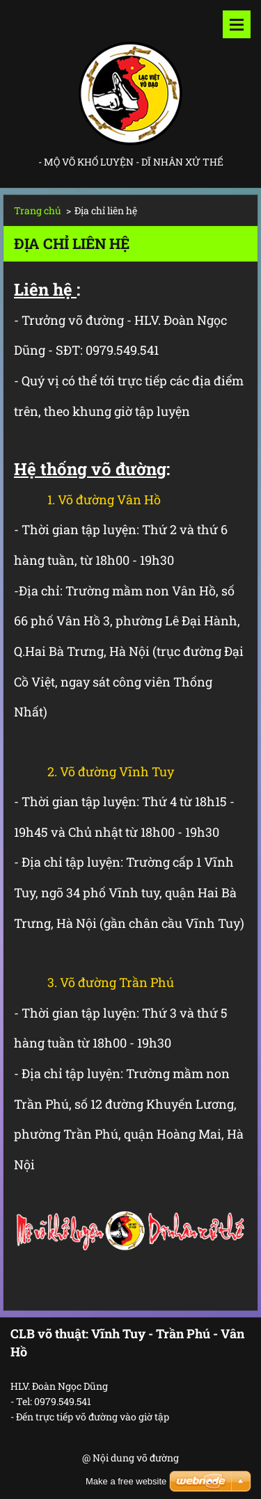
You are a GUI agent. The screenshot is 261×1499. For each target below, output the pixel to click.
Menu (237, 24)
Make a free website (126, 1481)
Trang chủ (37, 210)
